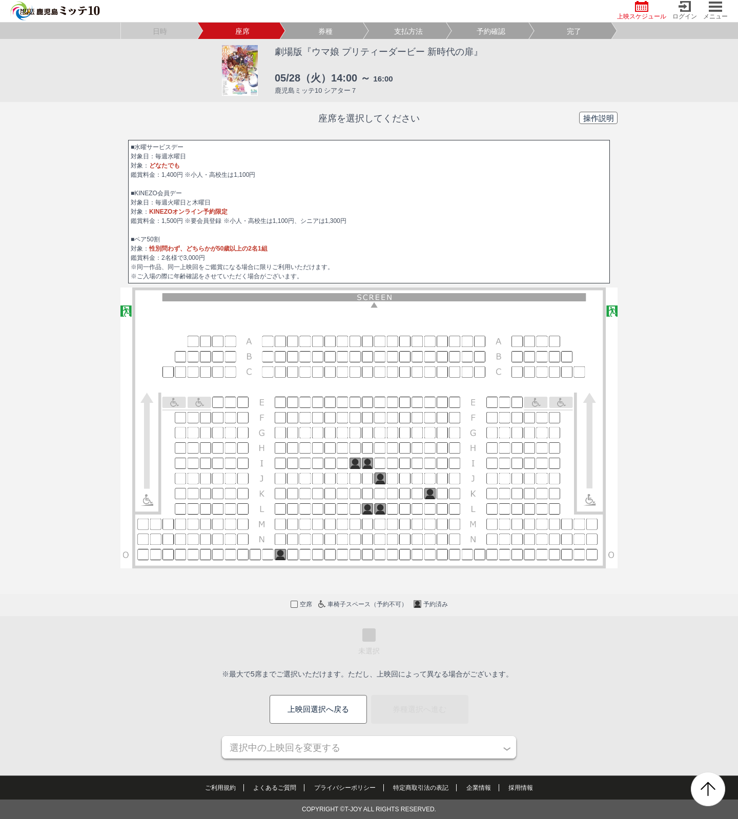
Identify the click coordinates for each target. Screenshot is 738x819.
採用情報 (520, 787)
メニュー (715, 10)
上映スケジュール (641, 10)
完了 (574, 31)
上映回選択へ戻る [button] (318, 709)
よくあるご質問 (274, 787)
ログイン (684, 10)
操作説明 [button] (598, 118)
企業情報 (478, 787)
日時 (160, 31)
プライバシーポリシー (345, 787)
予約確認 (491, 31)
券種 (325, 31)
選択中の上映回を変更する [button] (285, 748)
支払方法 (408, 31)
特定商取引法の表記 (420, 787)
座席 (242, 31)
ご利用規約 (220, 787)
